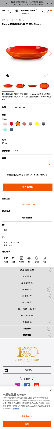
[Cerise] (11, 124)
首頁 (4, 20)
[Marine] (11, 130)
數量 (4, 158)
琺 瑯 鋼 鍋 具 (27, 283)
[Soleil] (37, 124)
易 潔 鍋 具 (26, 276)
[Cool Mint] (5, 130)
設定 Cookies (27, 416)
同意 (27, 424)
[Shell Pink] (5, 124)
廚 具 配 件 (26, 296)
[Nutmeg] (30, 124)
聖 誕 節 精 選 (27, 315)
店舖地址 (28, 370)
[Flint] (43, 124)
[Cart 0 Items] (49, 11)
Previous (6, 3)
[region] (27, 407)
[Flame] (18, 124)
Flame (21, 20)
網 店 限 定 (26, 302)
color (12, 20)
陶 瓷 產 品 (26, 289)
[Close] (52, 3)
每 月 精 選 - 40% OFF (27, 309)
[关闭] (51, 390)
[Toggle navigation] (3, 11)
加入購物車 (27, 187)
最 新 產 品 (26, 322)
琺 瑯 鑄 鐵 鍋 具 (27, 270)
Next (47, 3)
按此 (12, 2)
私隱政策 (16, 409)
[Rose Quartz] (24, 124)
